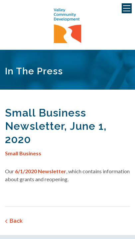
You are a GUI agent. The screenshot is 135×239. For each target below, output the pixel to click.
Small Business (23, 153)
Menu (127, 8)
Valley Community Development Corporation (67, 25)
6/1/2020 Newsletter (40, 171)
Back (16, 221)
